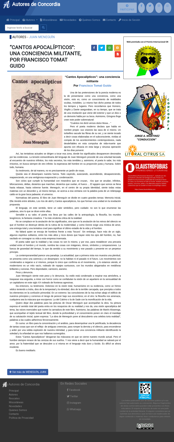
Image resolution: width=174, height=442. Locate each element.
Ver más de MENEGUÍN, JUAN (27, 372)
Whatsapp (74, 409)
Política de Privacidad (21, 417)
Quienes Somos (18, 410)
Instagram (74, 402)
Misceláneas (48, 19)
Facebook (73, 389)
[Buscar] (22, 28)
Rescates (14, 398)
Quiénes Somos (89, 19)
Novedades (68, 19)
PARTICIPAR (127, 7)
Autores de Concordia (31, 4)
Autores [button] (29, 19)
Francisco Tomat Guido (94, 85)
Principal (13, 19)
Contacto (109, 19)
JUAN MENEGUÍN (42, 37)
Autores (13, 394)
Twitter (72, 396)
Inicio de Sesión (129, 19)
